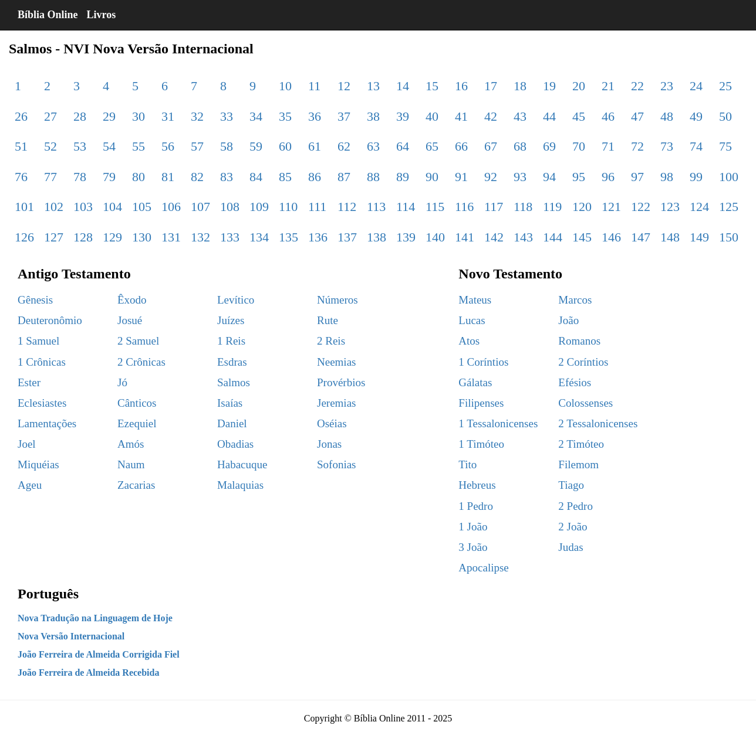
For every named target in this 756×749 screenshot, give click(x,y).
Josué (129, 320)
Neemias (336, 362)
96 (608, 176)
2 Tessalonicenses (597, 423)
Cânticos (137, 403)
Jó (122, 382)
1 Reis (231, 341)
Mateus (474, 300)
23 (666, 86)
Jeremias (336, 403)
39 (402, 116)
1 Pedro (475, 506)
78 (79, 176)
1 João (472, 526)
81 (167, 176)
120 (582, 206)
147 (640, 237)
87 (344, 176)
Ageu (30, 485)
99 (696, 176)
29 (109, 116)
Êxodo (132, 300)
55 (138, 146)
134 (259, 237)
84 (255, 176)
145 (582, 237)
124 (699, 206)
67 (490, 146)
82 (197, 176)
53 (79, 146)
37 (344, 116)
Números (337, 300)
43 (520, 116)
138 (376, 237)
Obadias (235, 444)
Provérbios (341, 382)
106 (171, 206)
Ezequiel (136, 423)
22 (637, 86)
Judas (570, 547)
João (568, 320)
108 (229, 206)
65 (432, 146)
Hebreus (476, 485)
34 (255, 116)
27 (50, 116)
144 (552, 237)
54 (109, 146)
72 (637, 146)
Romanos (579, 341)
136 (318, 237)
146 (611, 237)
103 (83, 206)
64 (402, 146)
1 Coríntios (483, 362)
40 (432, 116)
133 (229, 237)
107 (200, 206)
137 (347, 237)
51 (21, 146)
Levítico (235, 300)
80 (138, 176)
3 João (472, 547)
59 (255, 146)
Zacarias (136, 485)
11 (314, 86)
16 (461, 86)
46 (608, 116)
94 (549, 176)
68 (520, 146)
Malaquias (240, 485)
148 (670, 237)
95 (578, 176)
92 (490, 176)
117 (493, 206)
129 (112, 237)
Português (48, 593)
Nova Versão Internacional (71, 636)
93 (520, 176)
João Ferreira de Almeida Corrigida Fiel (99, 654)
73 (666, 146)
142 (494, 237)
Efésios (574, 382)
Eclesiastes (42, 403)
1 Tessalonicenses (498, 423)
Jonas (329, 444)
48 (666, 116)
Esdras (232, 362)
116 (464, 206)
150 (728, 237)
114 (405, 206)
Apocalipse (483, 567)
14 (402, 86)
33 (226, 116)
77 (50, 176)
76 (21, 176)
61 (314, 146)
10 (285, 86)
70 (578, 146)
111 (317, 206)
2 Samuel (138, 341)
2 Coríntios (583, 362)
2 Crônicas (141, 362)
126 (24, 237)
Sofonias (336, 464)
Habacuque (242, 464)
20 (578, 86)
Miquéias (38, 464)
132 (200, 237)
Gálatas (475, 382)
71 (608, 146)
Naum (130, 464)
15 (432, 86)
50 (725, 116)
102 (53, 206)
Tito (467, 464)
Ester (29, 382)
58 (226, 146)
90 (432, 176)
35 (285, 116)
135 (288, 237)
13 (373, 86)
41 (461, 116)
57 (197, 146)
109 (259, 206)
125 (728, 206)
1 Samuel (38, 341)
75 (725, 146)
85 (285, 176)
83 (226, 176)
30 (138, 116)
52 (50, 146)
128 (83, 237)
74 (696, 146)
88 (373, 176)
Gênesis (35, 300)
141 (464, 237)
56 (167, 146)
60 (285, 146)
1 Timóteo (481, 444)
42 (490, 116)
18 (520, 86)
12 (344, 86)
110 (288, 206)
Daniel (232, 423)
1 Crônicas (42, 362)
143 (523, 237)
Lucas (471, 320)
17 (490, 86)
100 (728, 176)
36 (314, 116)
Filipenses (481, 403)
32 (197, 116)
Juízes (230, 320)
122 (640, 206)
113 (376, 206)
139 (406, 237)
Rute (327, 320)
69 (549, 146)
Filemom (578, 464)
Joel (27, 444)
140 (435, 237)
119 (552, 206)
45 (578, 116)
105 (141, 206)
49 (696, 116)
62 (344, 146)
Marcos (575, 300)
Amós (130, 444)
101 (24, 206)
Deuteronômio (50, 320)
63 (373, 146)
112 (347, 206)
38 (373, 116)
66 (461, 146)
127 (53, 237)
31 (167, 116)
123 (670, 206)
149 (699, 237)
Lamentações (47, 423)
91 (461, 176)
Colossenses (585, 403)
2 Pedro (575, 506)
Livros (101, 15)
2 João (572, 526)
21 (608, 86)
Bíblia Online (48, 15)
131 (171, 237)
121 (611, 206)
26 (21, 116)
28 (79, 116)
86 (314, 176)
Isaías (229, 403)
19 (549, 86)
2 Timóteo (581, 444)
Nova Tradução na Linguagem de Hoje (95, 618)
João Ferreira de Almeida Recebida (88, 672)
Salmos (233, 382)
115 (435, 206)
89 (402, 176)
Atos (469, 341)
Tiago (571, 485)
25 (725, 86)
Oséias (332, 423)
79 (109, 176)
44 (549, 116)
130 (141, 237)
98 (666, 176)
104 (112, 206)
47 (637, 116)
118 (523, 206)
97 (637, 176)
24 (696, 86)
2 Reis (331, 341)
